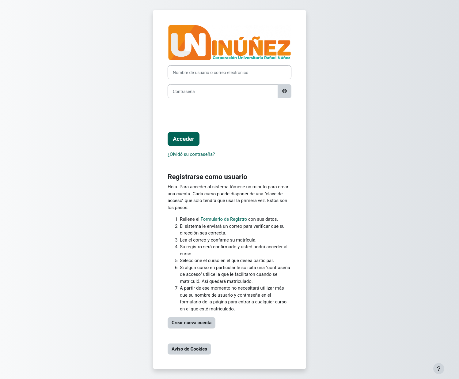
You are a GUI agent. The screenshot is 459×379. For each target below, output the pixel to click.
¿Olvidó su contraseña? (191, 154)
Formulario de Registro (224, 219)
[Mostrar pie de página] (438, 368)
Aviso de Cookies (189, 349)
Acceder (183, 139)
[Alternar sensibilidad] (284, 91)
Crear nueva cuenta (191, 322)
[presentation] (214, 115)
